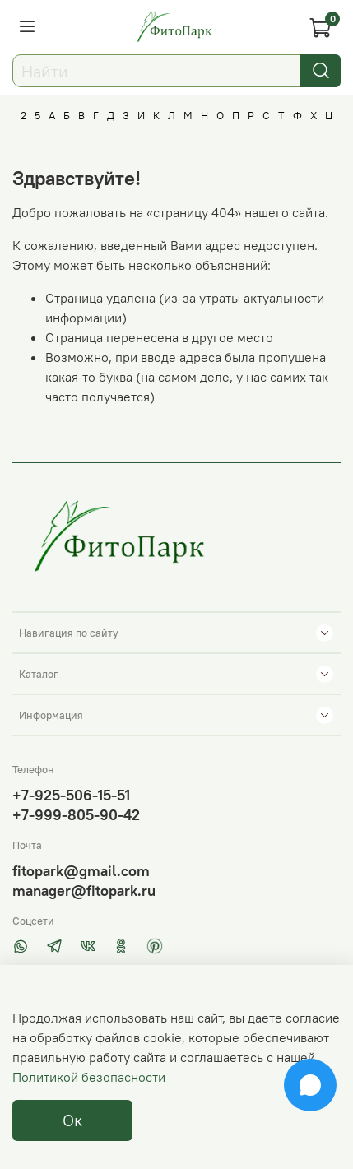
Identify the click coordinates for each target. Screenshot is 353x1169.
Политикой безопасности (88, 1077)
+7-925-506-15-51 (71, 795)
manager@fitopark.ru (84, 890)
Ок (72, 1120)
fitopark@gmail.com (81, 870)
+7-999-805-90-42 (76, 814)
